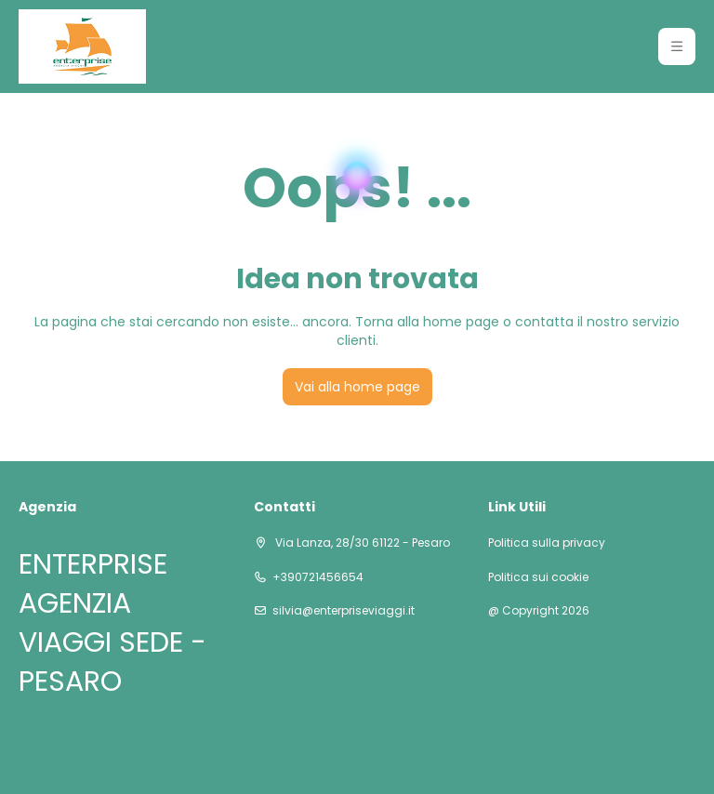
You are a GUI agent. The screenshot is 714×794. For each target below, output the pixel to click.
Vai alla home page (357, 386)
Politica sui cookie (538, 577)
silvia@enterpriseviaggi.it (343, 610)
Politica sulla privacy (546, 543)
